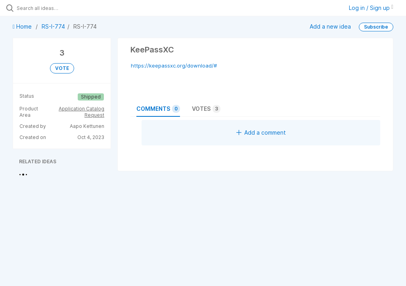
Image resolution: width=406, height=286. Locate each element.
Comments (158, 109)
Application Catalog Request (81, 112)
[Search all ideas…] (53, 8)
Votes (206, 109)
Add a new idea (330, 26)
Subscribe (376, 27)
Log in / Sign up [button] (371, 7)
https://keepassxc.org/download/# (174, 65)
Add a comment (261, 132)
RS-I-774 (53, 26)
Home (23, 26)
